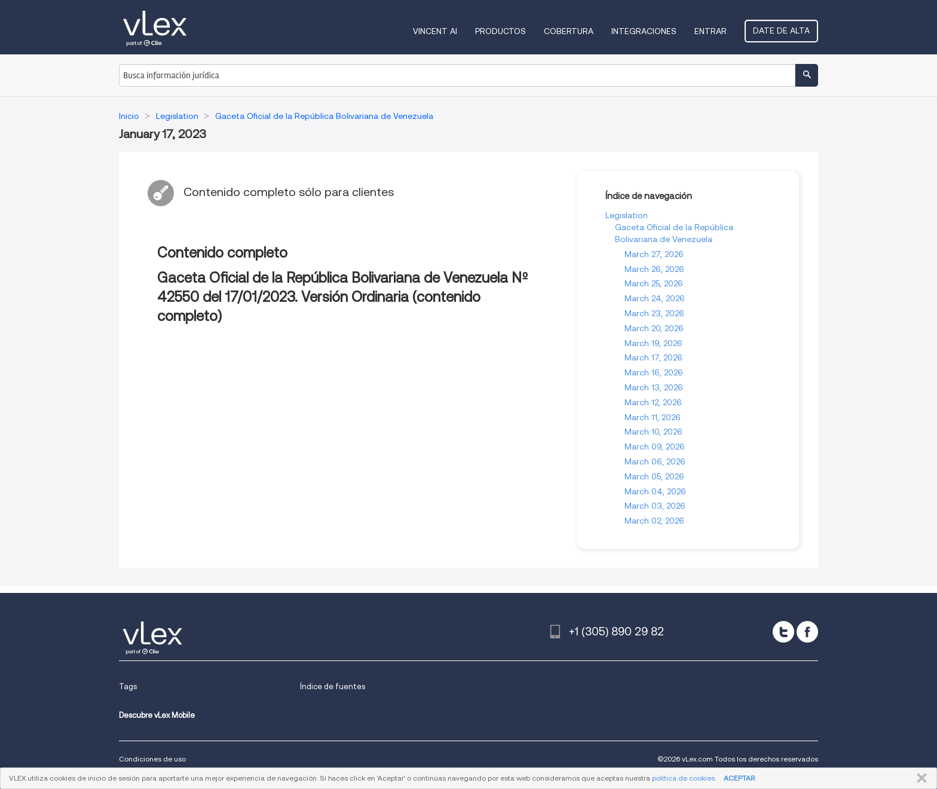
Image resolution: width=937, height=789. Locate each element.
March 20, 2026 (654, 328)
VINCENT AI (435, 31)
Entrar (710, 31)
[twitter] (783, 632)
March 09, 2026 (654, 446)
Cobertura (568, 31)
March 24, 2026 (654, 298)
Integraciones (643, 31)
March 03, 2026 (654, 505)
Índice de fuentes (332, 686)
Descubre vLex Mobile (157, 715)
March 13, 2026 (653, 387)
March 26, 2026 (654, 269)
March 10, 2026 (653, 431)
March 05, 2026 (654, 476)
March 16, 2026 (653, 372)
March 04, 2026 (655, 491)
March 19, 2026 (653, 343)
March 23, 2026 (654, 313)
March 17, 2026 (653, 357)
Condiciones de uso (152, 759)
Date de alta (781, 30)
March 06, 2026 (654, 461)
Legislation (626, 215)
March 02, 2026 (654, 520)
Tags (128, 686)
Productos (500, 31)
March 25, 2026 (653, 283)
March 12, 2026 (653, 402)
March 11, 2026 (652, 417)
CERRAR (919, 778)
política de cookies (683, 778)
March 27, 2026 (654, 254)
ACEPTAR (739, 778)
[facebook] (807, 632)
